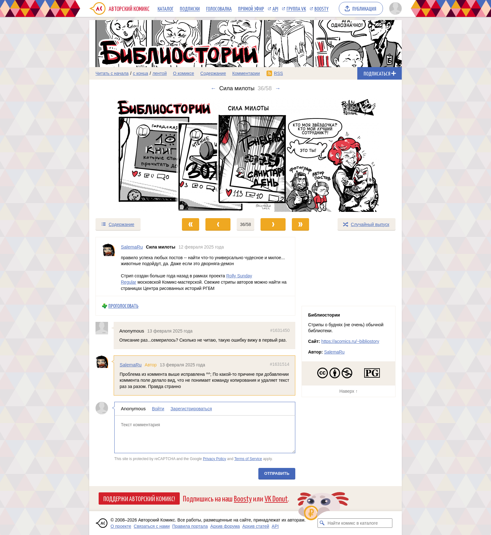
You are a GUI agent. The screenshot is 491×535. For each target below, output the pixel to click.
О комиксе (183, 73)
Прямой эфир (251, 8)
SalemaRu (131, 364)
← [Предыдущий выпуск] (213, 88)
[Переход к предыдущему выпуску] (128, 154)
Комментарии (246, 73)
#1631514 (279, 364)
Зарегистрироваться (191, 408)
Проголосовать (123, 305)
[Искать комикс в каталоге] (322, 523)
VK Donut (276, 498)
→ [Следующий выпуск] (278, 88)
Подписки (190, 8)
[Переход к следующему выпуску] (245, 154)
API (275, 8)
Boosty (321, 8)
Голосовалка (219, 8)
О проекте (121, 526)
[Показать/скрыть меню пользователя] (394, 8)
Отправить (276, 473)
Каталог (165, 8)
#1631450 (280, 330)
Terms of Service (248, 459)
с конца (140, 73)
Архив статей (255, 526)
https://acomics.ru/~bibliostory (350, 341)
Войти (158, 408)
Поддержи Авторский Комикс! (139, 498)
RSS (278, 73)
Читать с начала (112, 73)
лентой (159, 73)
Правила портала (190, 526)
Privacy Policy (214, 459)
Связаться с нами (152, 526)
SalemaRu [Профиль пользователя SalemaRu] (132, 246)
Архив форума (225, 526)
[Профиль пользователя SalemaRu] (108, 267)
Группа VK (296, 8)
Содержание (213, 73)
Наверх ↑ (348, 391)
